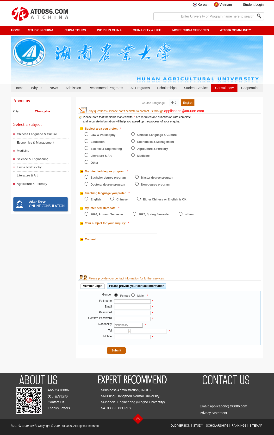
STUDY (198, 425)
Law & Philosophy (29, 167)
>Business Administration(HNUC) (126, 390)
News (54, 88)
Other (94, 162)
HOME (15, 30)
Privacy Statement (213, 413)
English (188, 102)
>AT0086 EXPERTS (116, 408)
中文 (174, 102)
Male (140, 295)
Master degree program (157, 177)
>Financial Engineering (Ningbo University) (133, 402)
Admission (73, 88)
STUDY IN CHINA (40, 30)
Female (125, 295)
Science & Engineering (33, 159)
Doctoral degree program (108, 184)
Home (18, 88)
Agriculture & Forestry (32, 184)
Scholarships (166, 88)
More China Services (190, 30)
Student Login (253, 4)
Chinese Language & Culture (37, 134)
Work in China (109, 30)
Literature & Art (27, 175)
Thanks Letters (59, 408)
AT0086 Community (235, 30)
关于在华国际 (58, 396)
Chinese (122, 199)
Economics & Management (35, 142)
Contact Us (56, 402)
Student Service (196, 88)
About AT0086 (58, 390)
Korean (203, 4)
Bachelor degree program (108, 177)
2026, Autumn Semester (107, 214)
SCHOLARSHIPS (217, 425)
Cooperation (250, 88)
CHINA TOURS (75, 30)
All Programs (140, 88)
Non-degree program (155, 184)
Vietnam (225, 4)
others (189, 214)
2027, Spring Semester (154, 214)
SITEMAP (255, 425)
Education (98, 142)
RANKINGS (239, 425)
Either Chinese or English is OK (165, 199)
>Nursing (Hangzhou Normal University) (131, 396)
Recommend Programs (105, 88)
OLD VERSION (180, 425)
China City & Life (147, 30)
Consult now (224, 88)
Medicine (23, 150)
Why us (36, 88)
